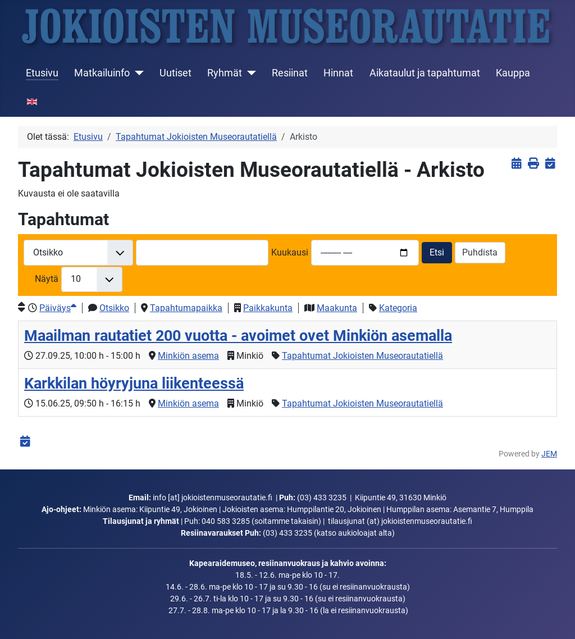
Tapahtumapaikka (186, 308)
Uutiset (175, 73)
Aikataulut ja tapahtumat (424, 73)
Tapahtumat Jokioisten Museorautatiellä (362, 355)
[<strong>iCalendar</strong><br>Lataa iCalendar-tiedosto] (550, 163)
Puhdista (480, 252)
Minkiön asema (188, 355)
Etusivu (42, 73)
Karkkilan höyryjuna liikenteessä (134, 383)
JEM (549, 454)
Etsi (437, 252)
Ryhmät (224, 73)
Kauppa (513, 73)
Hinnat (338, 73)
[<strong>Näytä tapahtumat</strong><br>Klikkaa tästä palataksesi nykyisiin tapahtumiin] (516, 163)
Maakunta (337, 308)
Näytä (46, 278)
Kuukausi (289, 252)
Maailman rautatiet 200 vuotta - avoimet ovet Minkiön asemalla (238, 336)
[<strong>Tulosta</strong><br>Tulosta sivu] (533, 163)
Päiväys (57, 308)
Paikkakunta (268, 308)
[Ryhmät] (249, 73)
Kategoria (398, 308)
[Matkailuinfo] (137, 73)
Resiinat (290, 73)
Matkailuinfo (102, 73)
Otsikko (114, 308)
